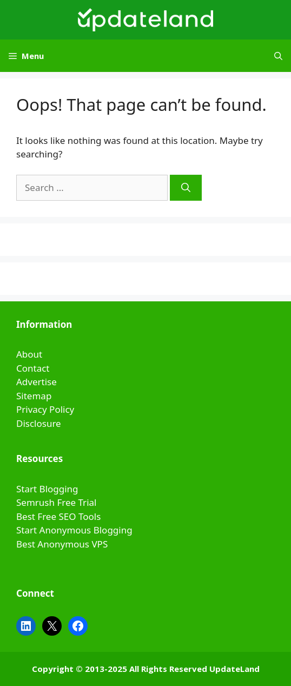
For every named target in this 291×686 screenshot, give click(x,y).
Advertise (36, 381)
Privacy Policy (45, 409)
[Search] (186, 188)
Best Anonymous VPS (62, 544)
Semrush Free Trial (56, 502)
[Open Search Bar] (278, 55)
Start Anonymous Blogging (74, 530)
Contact (33, 368)
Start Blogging (47, 489)
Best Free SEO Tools (58, 516)
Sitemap (33, 396)
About (29, 354)
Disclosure (38, 423)
